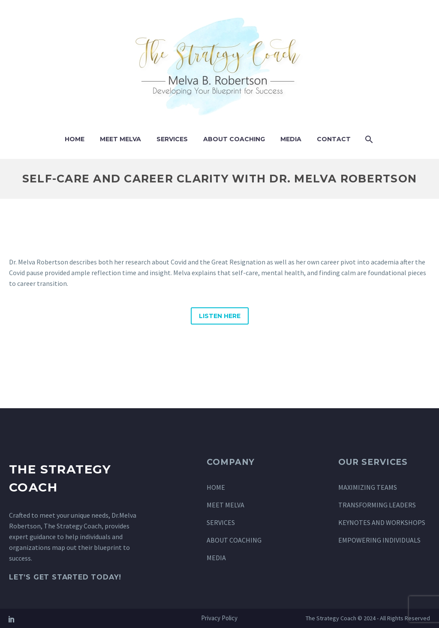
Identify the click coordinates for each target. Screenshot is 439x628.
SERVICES (221, 522)
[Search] (368, 139)
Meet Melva (120, 139)
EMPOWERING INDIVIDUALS (379, 540)
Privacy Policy (219, 618)
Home (74, 139)
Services (172, 139)
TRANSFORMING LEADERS (377, 505)
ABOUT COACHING (234, 540)
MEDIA (216, 557)
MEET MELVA (225, 505)
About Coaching (234, 139)
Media (290, 139)
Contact (334, 139)
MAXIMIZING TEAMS (367, 487)
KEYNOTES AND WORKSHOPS (381, 522)
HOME (216, 487)
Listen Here (220, 316)
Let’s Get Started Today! (65, 577)
